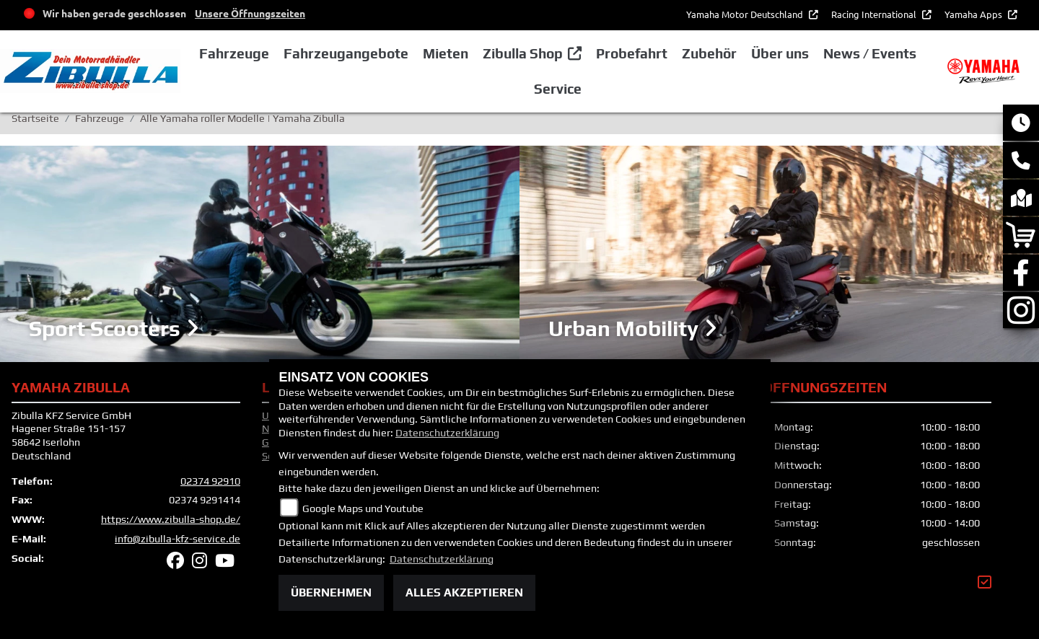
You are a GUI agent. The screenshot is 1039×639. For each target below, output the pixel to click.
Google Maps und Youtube (363, 508)
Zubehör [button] (709, 53)
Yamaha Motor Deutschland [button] (745, 14)
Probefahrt (631, 53)
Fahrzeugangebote (346, 53)
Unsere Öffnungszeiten (250, 12)
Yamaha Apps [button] (974, 14)
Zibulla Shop (523, 53)
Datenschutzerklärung (447, 433)
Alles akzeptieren (464, 592)
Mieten (445, 53)
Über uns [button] (780, 53)
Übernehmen (331, 592)
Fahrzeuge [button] (234, 53)
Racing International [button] (875, 14)
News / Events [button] (869, 53)
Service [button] (558, 89)
